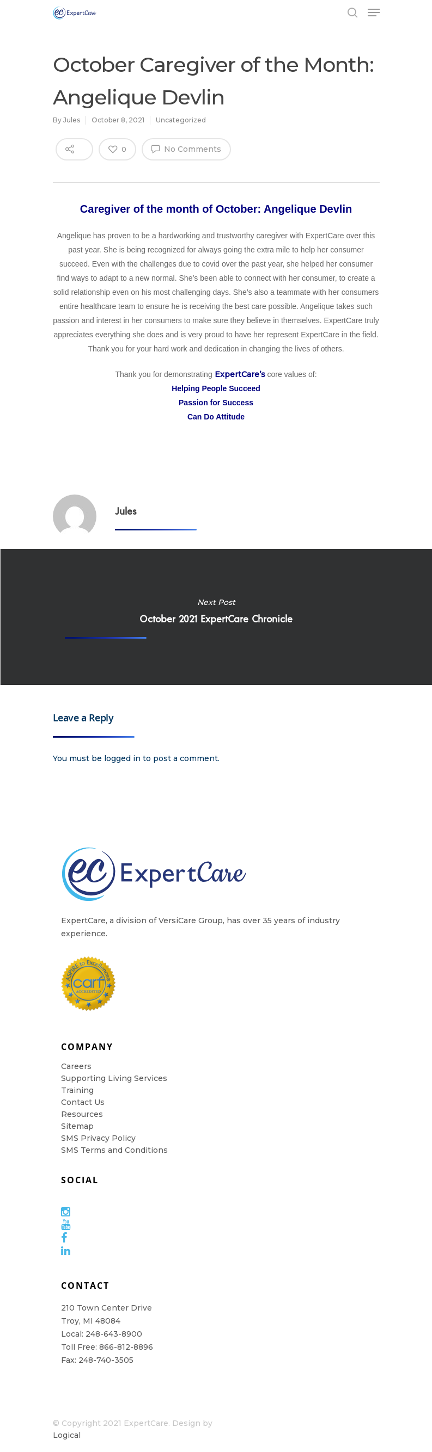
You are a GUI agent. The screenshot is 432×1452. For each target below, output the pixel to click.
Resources (82, 1114)
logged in (122, 758)
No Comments (186, 148)
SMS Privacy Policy (98, 1138)
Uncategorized (181, 120)
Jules (71, 120)
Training (77, 1090)
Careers (76, 1066)
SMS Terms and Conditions (114, 1150)
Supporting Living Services (114, 1078)
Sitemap (77, 1126)
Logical (67, 1435)
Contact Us (83, 1102)
